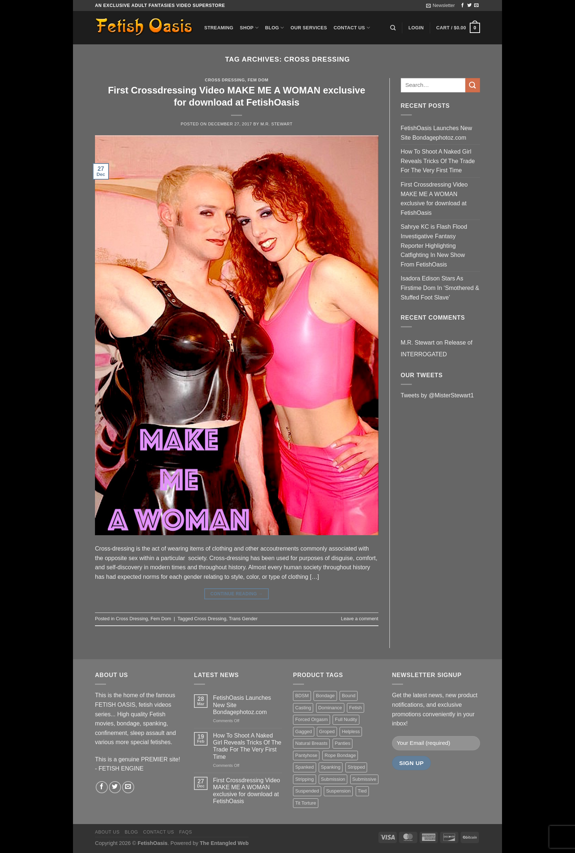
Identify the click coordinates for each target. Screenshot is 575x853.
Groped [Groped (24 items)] (327, 731)
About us (107, 832)
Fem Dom (258, 80)
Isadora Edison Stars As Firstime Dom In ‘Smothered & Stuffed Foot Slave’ (440, 287)
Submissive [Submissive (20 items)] (364, 779)
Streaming (218, 27)
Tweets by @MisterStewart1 (437, 395)
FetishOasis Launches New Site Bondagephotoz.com (436, 133)
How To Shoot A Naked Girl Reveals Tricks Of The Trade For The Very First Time (438, 160)
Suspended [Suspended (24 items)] (307, 791)
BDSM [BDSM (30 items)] (302, 695)
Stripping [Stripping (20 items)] (304, 779)
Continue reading (236, 594)
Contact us (352, 27)
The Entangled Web (224, 843)
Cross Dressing (225, 80)
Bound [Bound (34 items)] (348, 695)
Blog (274, 27)
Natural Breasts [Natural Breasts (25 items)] (311, 743)
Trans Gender (243, 618)
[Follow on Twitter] (469, 5)
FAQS (185, 832)
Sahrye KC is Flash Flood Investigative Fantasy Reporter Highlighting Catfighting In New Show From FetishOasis (434, 245)
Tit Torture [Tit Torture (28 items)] (305, 803)
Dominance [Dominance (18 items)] (330, 707)
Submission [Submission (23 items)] (333, 779)
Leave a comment (359, 618)
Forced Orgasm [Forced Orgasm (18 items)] (311, 719)
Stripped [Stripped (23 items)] (356, 767)
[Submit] (472, 85)
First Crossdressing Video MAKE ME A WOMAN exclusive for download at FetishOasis (434, 198)
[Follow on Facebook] (462, 5)
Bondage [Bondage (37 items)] (325, 695)
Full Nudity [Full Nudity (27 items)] (346, 719)
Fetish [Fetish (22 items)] (355, 707)
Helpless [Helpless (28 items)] (351, 731)
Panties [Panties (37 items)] (343, 743)
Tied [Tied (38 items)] (362, 791)
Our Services (308, 27)
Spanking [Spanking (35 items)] (330, 767)
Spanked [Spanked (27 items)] (304, 767)
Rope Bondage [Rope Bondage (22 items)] (340, 755)
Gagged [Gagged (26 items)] (303, 731)
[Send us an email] (476, 5)
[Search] (393, 28)
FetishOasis (153, 843)
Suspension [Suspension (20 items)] (338, 791)
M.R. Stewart (276, 124)
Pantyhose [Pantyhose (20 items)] (306, 755)
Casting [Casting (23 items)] (303, 707)
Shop (249, 27)
